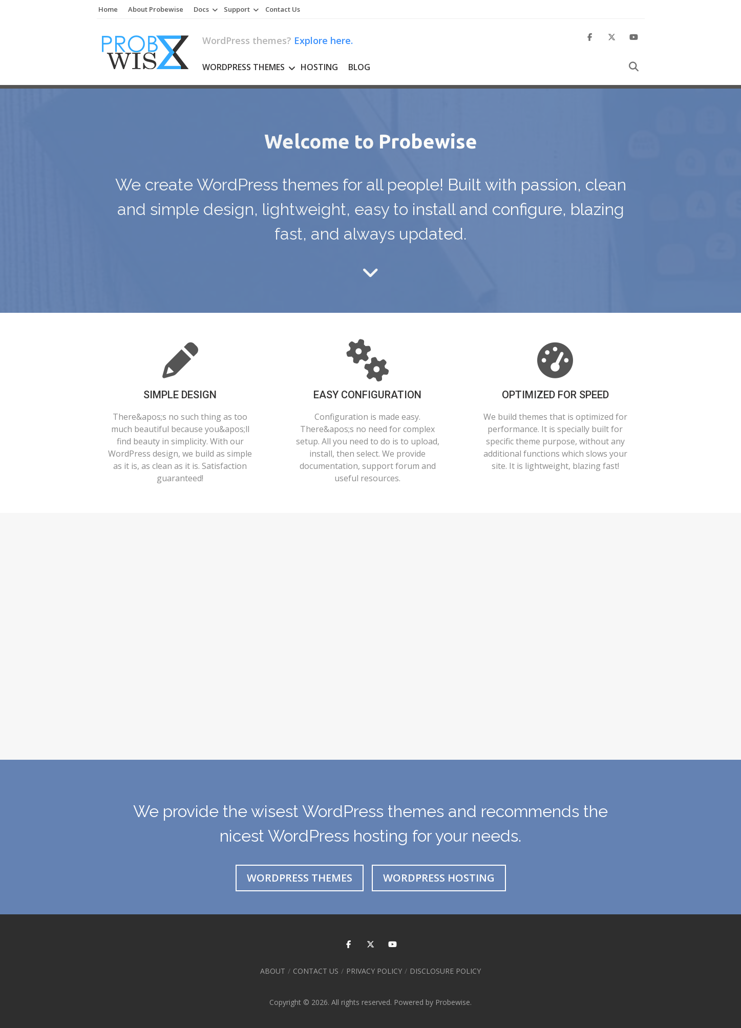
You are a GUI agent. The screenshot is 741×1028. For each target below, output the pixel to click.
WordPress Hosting (439, 878)
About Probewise (155, 9)
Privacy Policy (374, 971)
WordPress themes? (277, 40)
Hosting (319, 67)
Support (237, 9)
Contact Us (282, 9)
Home (108, 9)
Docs (201, 9)
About (272, 971)
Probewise (452, 1002)
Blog (359, 67)
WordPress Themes (243, 67)
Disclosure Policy (445, 971)
